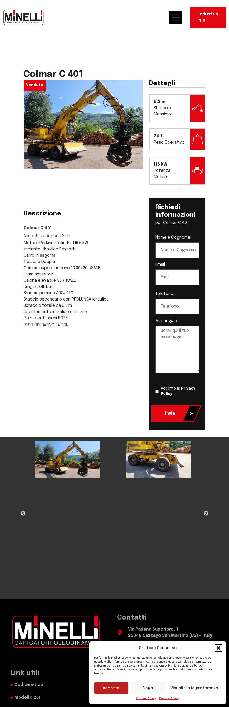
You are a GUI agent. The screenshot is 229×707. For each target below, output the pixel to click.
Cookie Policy (146, 698)
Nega (147, 688)
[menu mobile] (178, 17)
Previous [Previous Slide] (23, 513)
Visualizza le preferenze (194, 688)
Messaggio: (166, 321)
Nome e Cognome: (173, 237)
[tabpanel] (68, 460)
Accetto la (178, 391)
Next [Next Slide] (206, 513)
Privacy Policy (169, 698)
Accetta (111, 688)
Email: (160, 264)
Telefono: (164, 294)
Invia (179, 413)
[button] (218, 648)
